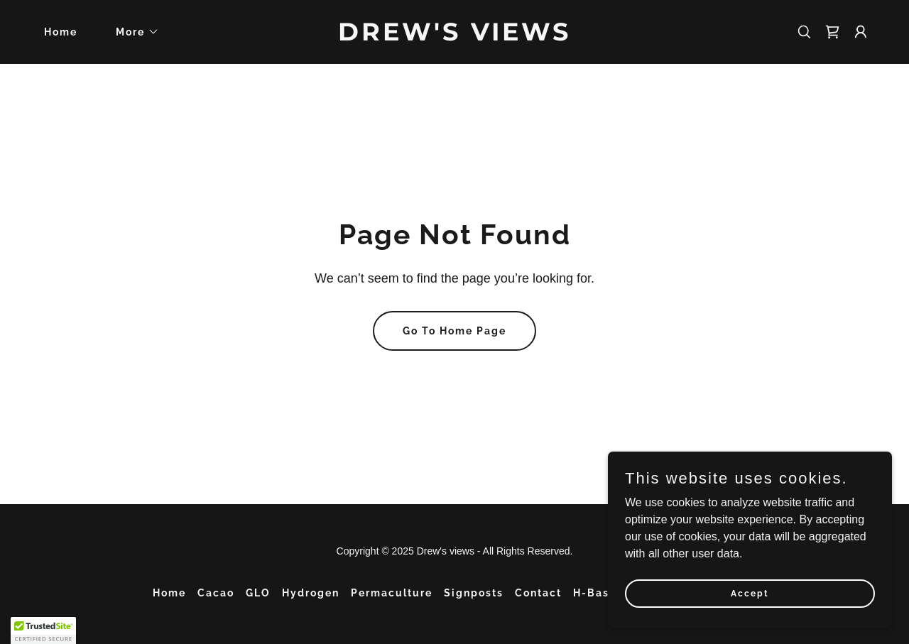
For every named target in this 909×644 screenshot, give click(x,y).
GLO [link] (258, 593)
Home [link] (60, 32)
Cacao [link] (215, 593)
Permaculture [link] (391, 593)
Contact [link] (538, 593)
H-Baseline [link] (606, 593)
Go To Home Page (454, 331)
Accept (750, 593)
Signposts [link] (474, 593)
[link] (455, 37)
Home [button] (169, 593)
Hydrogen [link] (310, 593)
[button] (132, 31)
